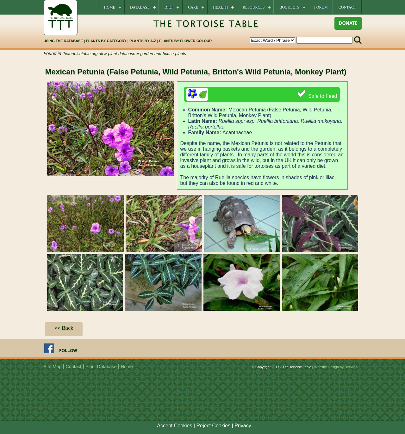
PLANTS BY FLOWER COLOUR (185, 41)
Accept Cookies (174, 425)
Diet (169, 7)
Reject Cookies (213, 425)
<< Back (64, 328)
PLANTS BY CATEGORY (106, 41)
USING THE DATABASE (63, 41)
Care (193, 7)
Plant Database (100, 366)
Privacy (242, 425)
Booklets (289, 7)
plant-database (121, 53)
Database (140, 7)
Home (109, 7)
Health (220, 7)
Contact (347, 7)
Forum (321, 7)
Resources (254, 7)
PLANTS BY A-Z (143, 41)
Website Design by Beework (336, 367)
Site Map (53, 366)
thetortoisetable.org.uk (83, 53)
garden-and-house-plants (163, 53)
